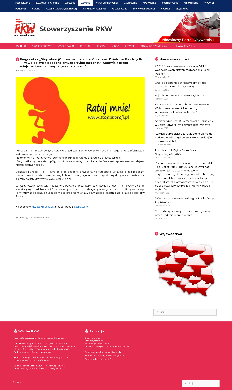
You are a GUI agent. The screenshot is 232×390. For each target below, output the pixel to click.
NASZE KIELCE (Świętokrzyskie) (61, 9)
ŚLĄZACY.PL (182, 9)
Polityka (20, 46)
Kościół (101, 46)
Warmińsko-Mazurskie (94, 9)
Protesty (23, 217)
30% (30, 217)
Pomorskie (20, 9)
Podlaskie (209, 3)
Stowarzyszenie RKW (76, 29)
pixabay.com (80, 206)
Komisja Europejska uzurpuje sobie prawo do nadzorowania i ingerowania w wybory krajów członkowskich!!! (183, 137)
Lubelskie (70, 3)
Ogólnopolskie (170, 3)
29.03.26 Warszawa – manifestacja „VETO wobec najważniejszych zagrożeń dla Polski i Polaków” (183, 70)
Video (115, 46)
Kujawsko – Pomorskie (47, 3)
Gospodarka (66, 46)
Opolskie (165, 9)
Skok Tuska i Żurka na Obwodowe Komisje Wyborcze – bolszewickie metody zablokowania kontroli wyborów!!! (182, 108)
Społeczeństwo (42, 46)
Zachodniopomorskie (144, 9)
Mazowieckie (149, 3)
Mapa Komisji (187, 46)
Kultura (85, 46)
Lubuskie (85, 3)
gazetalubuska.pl (42, 206)
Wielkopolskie (119, 9)
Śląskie (36, 9)
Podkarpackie (191, 3)
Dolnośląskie (22, 3)
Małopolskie (130, 3)
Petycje (130, 46)
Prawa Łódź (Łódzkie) (107, 3)
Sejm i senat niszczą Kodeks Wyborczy (179, 95)
